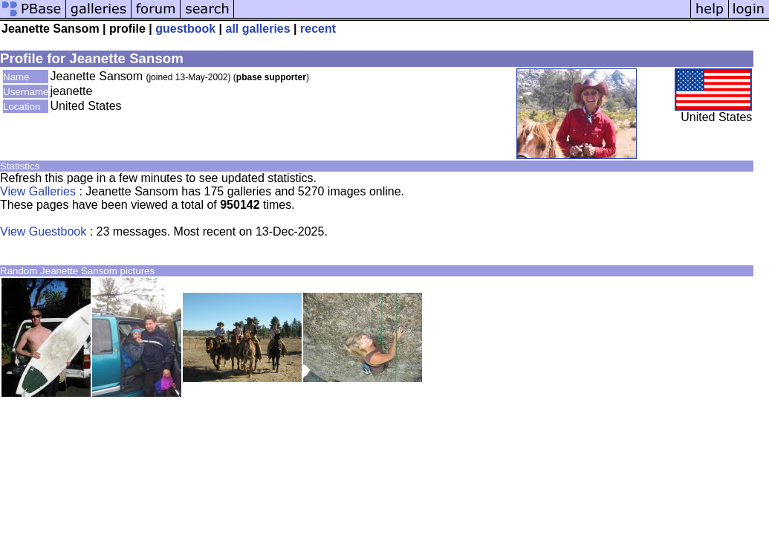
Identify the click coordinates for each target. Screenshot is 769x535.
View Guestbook (43, 231)
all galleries (258, 28)
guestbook (185, 28)
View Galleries (38, 191)
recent (318, 28)
